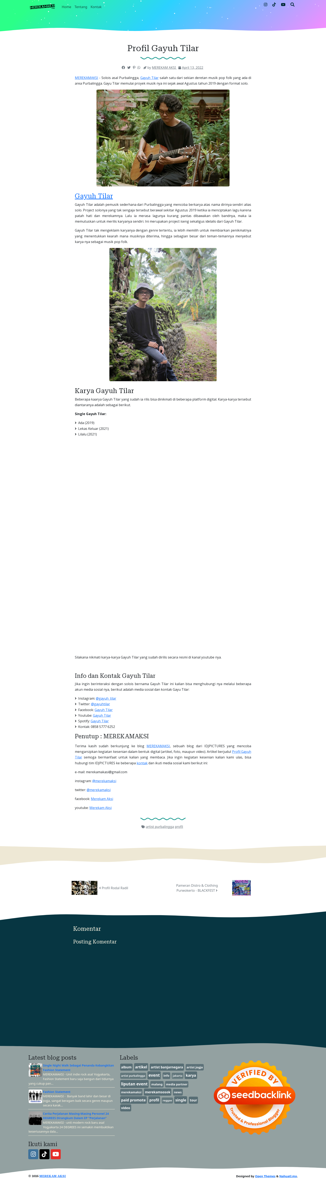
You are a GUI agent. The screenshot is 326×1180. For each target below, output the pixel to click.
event (154, 1075)
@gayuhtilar (100, 704)
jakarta (177, 1076)
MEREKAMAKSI (86, 77)
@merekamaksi (104, 781)
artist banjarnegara (167, 1067)
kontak (142, 763)
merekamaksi (131, 1092)
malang (157, 1084)
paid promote (133, 1099)
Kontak (96, 7)
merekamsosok (157, 1092)
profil (179, 826)
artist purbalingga (160, 826)
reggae (167, 1100)
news (178, 1092)
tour (193, 1100)
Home (66, 7)
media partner (176, 1084)
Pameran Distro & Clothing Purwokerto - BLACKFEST (197, 888)
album (126, 1067)
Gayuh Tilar (149, 77)
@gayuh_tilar (106, 698)
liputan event (134, 1084)
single (180, 1099)
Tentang (81, 7)
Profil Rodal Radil (113, 888)
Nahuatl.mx (288, 1176)
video (125, 1108)
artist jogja (194, 1067)
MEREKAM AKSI (52, 1176)
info (166, 1076)
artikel (141, 1066)
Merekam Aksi (102, 799)
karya (191, 1075)
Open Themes (265, 1176)
